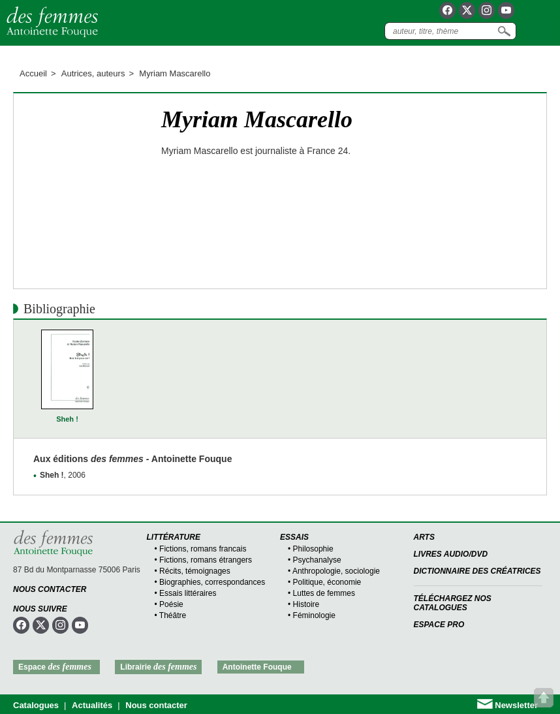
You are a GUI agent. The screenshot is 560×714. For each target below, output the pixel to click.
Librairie (158, 667)
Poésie (171, 604)
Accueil (33, 73)
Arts (424, 537)
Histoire (306, 604)
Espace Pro (439, 624)
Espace (54, 667)
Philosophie (313, 548)
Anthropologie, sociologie (336, 571)
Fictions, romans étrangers (205, 560)
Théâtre (172, 615)
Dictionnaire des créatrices (477, 571)
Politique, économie (327, 582)
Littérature (173, 537)
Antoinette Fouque (257, 667)
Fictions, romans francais (202, 548)
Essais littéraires (187, 593)
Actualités (92, 705)
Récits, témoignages (194, 571)
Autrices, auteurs (93, 73)
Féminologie (314, 615)
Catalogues (36, 705)
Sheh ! (67, 419)
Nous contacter (49, 589)
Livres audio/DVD (451, 554)
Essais (294, 537)
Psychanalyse (317, 560)
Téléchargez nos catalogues (452, 603)
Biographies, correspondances (212, 582)
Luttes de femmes (324, 593)
